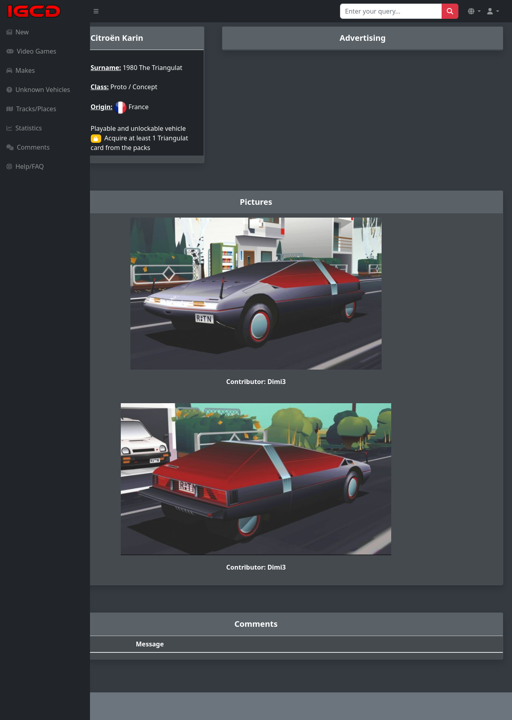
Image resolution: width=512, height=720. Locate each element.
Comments (28, 147)
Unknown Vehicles (38, 89)
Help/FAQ (25, 166)
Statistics (24, 128)
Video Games (31, 51)
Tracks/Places (31, 108)
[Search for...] (391, 11)
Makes (20, 70)
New (17, 32)
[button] (474, 11)
